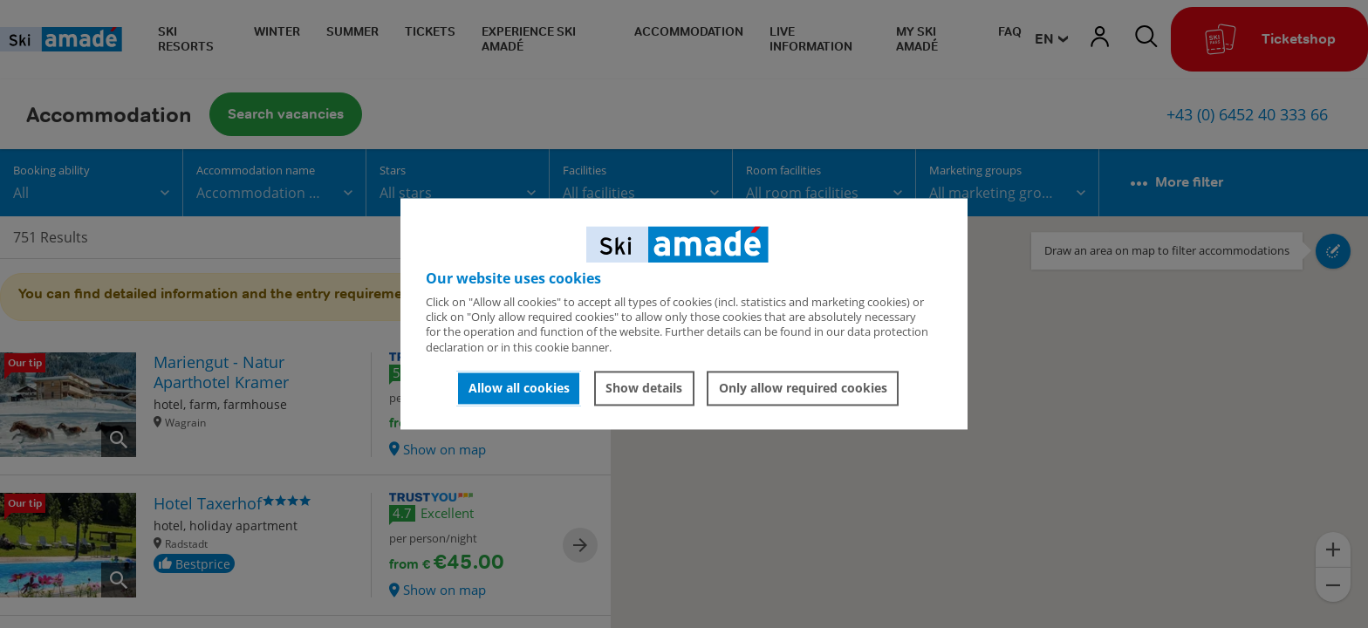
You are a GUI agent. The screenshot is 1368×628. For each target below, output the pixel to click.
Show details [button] (643, 387)
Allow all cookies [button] (519, 387)
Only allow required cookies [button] (803, 387)
